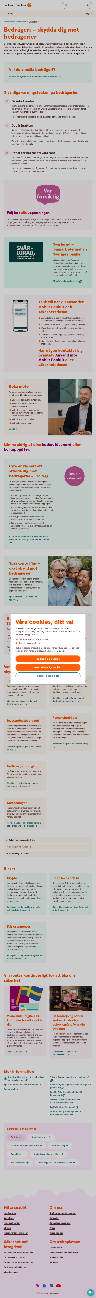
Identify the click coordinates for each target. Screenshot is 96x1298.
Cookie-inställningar (48, 675)
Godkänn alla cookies (48, 658)
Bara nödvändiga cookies (48, 667)
